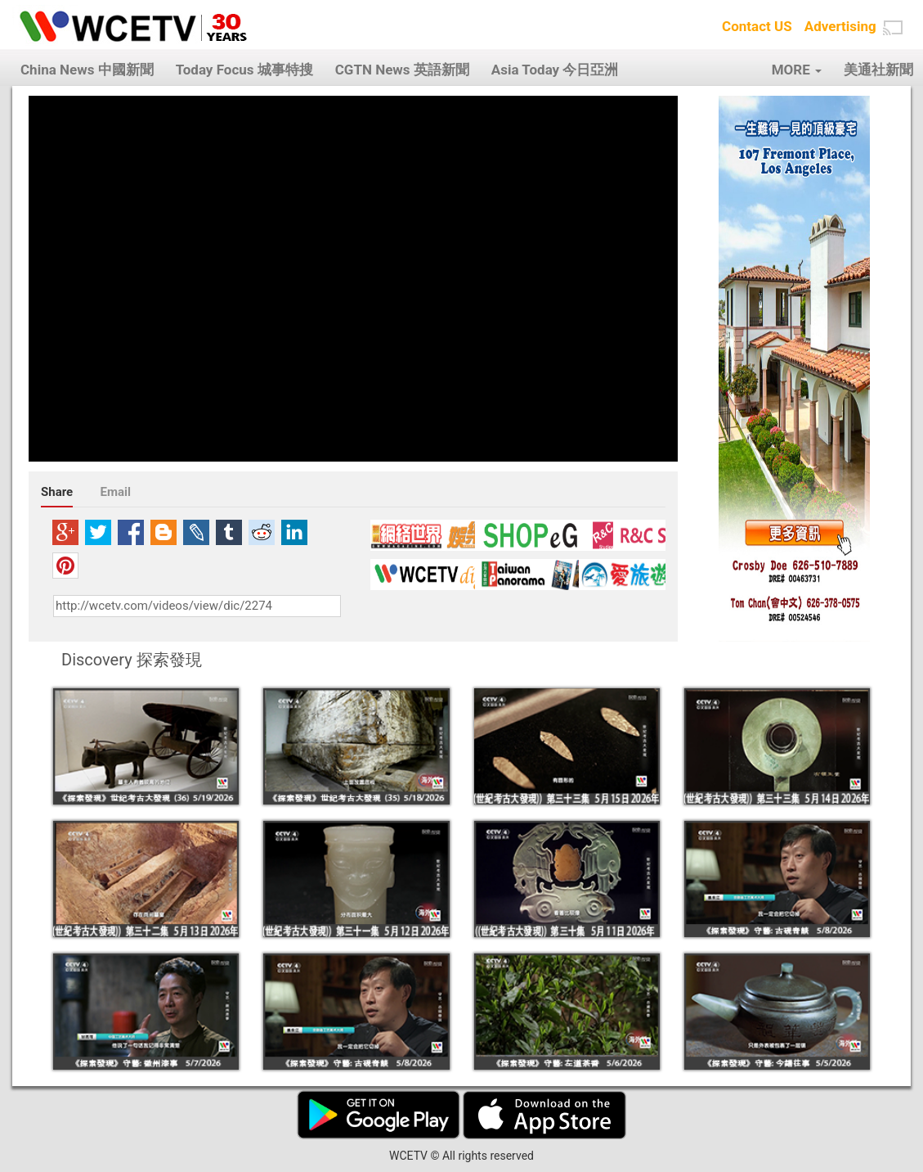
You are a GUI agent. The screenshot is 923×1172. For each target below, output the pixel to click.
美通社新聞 (878, 69)
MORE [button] (797, 69)
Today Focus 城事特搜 (244, 69)
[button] (893, 28)
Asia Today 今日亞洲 (555, 69)
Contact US (757, 26)
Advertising (840, 26)
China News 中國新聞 (87, 69)
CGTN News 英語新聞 (402, 69)
